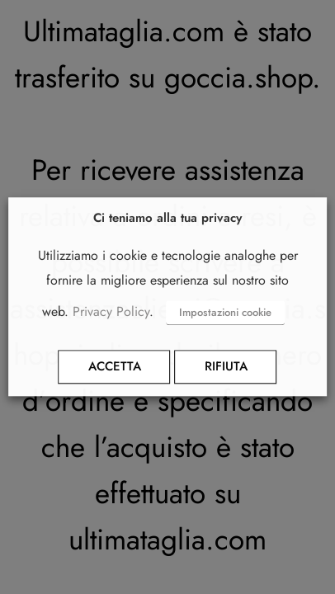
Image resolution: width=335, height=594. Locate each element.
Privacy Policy (111, 312)
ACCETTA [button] (114, 367)
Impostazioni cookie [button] (225, 313)
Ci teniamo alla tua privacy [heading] (167, 218)
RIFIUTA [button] (226, 367)
